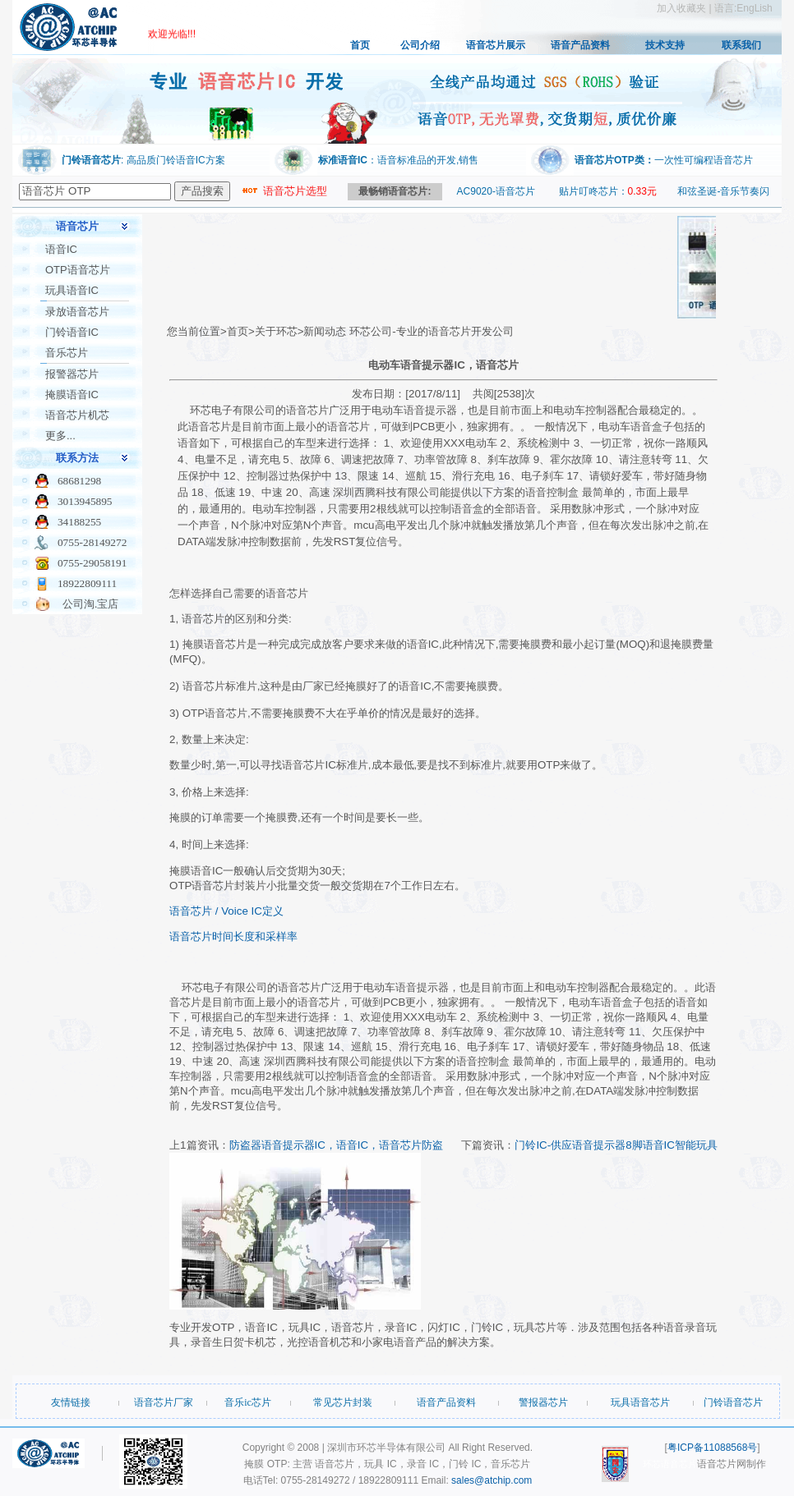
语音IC (61, 249)
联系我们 (741, 45)
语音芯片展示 (495, 45)
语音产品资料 (580, 45)
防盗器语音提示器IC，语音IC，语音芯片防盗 (336, 1145)
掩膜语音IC (72, 394)
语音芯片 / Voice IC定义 (226, 911)
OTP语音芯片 (77, 270)
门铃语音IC (72, 332)
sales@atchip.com (491, 1480)
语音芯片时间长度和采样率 (233, 936)
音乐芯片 (66, 352)
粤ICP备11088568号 (712, 1447)
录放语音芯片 (77, 311)
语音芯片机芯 (77, 415)
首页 (360, 45)
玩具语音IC (72, 290)
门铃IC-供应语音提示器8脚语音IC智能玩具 (616, 1145)
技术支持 (665, 45)
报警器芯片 (72, 374)
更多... (60, 435)
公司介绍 (420, 45)
